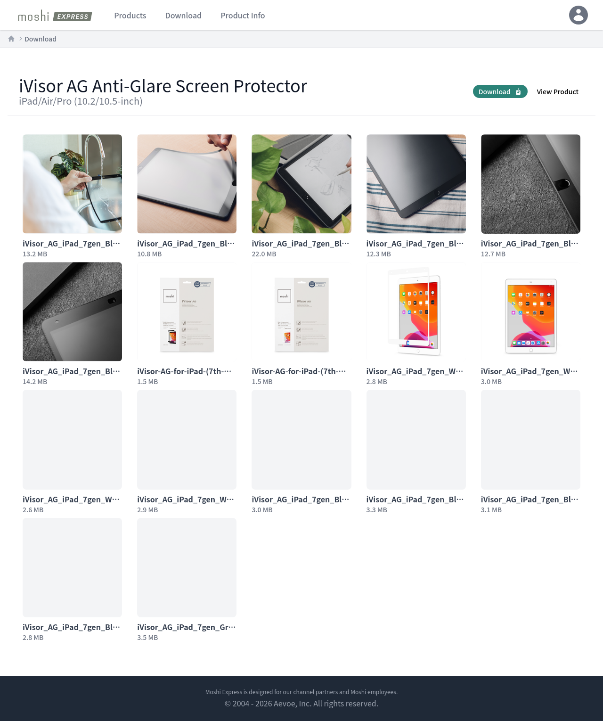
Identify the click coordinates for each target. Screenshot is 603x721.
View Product (558, 91)
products (130, 15)
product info (242, 15)
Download (40, 38)
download (183, 15)
